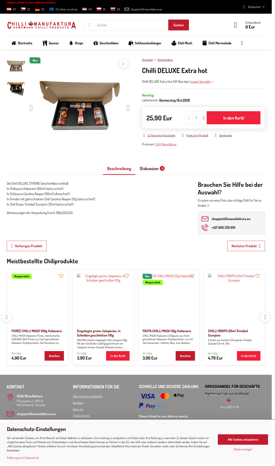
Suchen (178, 25)
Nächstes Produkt (246, 246)
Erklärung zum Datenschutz (23, 457)
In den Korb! (233, 118)
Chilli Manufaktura (165, 144)
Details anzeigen (243, 449)
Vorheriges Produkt (26, 246)
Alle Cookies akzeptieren (243, 439)
